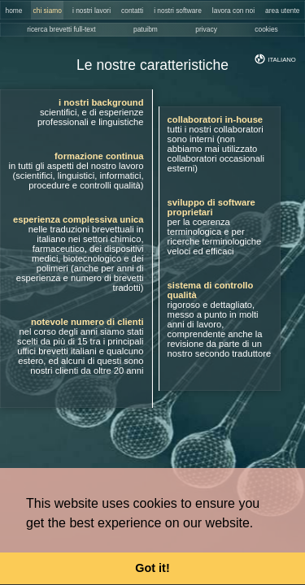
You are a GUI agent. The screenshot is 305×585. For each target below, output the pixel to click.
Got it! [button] (152, 567)
